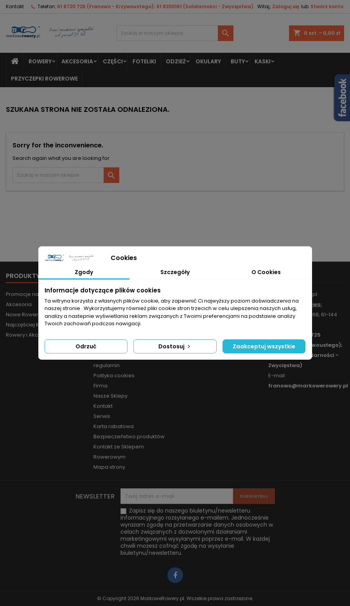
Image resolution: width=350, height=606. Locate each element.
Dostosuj (175, 346)
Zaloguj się (285, 6)
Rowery (40, 61)
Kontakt (15, 6)
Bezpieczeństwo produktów (129, 436)
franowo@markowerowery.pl (308, 385)
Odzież (176, 61)
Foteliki (144, 61)
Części (113, 61)
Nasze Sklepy (110, 396)
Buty (238, 61)
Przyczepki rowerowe (44, 78)
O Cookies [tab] (266, 272)
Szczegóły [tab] (175, 272)
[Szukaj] (175, 33)
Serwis (101, 416)
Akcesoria (77, 61)
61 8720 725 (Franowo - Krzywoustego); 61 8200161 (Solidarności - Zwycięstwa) (155, 6)
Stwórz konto (327, 6)
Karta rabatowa (113, 426)
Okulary (208, 61)
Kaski (263, 61)
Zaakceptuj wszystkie (264, 346)
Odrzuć (85, 346)
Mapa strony (109, 467)
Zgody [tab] (84, 272)
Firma (100, 385)
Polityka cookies (114, 375)
